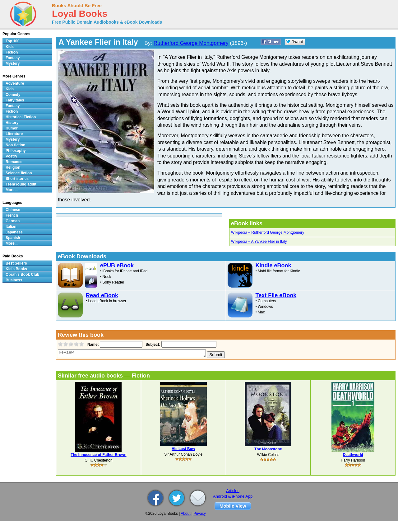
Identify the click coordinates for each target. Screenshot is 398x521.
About (185, 513)
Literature (14, 134)
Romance (14, 162)
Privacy (199, 513)
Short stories (17, 178)
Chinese (13, 210)
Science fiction (19, 173)
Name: (92, 344)
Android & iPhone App (232, 496)
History (12, 122)
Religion (13, 167)
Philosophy (16, 150)
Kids (10, 47)
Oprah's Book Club (22, 274)
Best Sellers (16, 263)
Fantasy (13, 58)
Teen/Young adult (21, 184)
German (13, 221)
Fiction (12, 52)
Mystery (13, 63)
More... (12, 190)
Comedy (13, 94)
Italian (11, 226)
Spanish (13, 238)
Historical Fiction (21, 117)
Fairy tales (15, 100)
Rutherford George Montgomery (191, 43)
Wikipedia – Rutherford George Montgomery (267, 232)
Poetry (11, 156)
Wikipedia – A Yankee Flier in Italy (259, 241)
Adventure (15, 83)
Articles (232, 490)
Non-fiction (15, 145)
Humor (12, 128)
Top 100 (12, 41)
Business (14, 280)
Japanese (14, 232)
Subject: (152, 344)
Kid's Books (16, 269)
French (12, 215)
